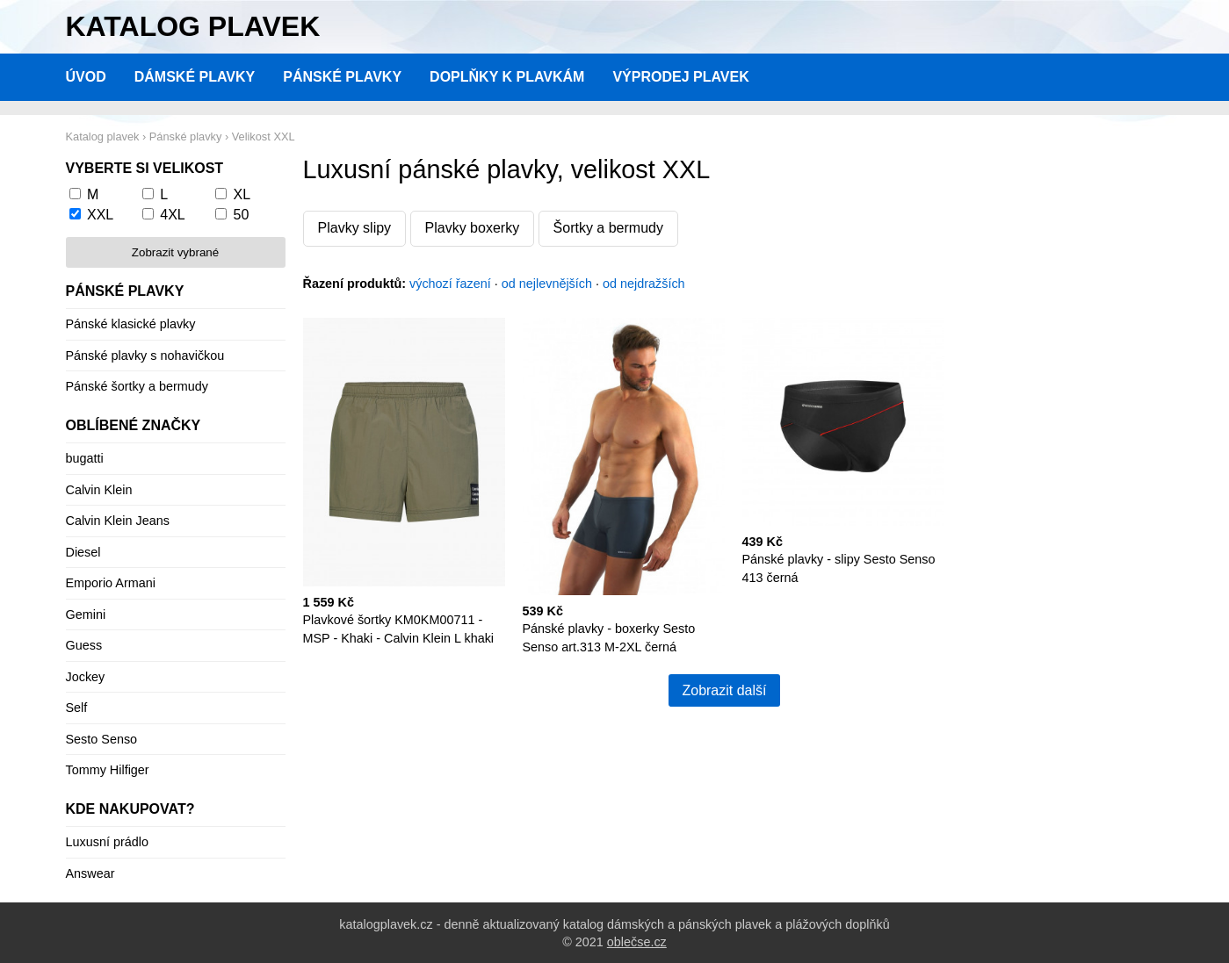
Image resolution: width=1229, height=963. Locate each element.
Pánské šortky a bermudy (137, 386)
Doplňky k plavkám (507, 76)
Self (77, 708)
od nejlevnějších (547, 284)
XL (242, 194)
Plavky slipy (355, 227)
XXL (100, 214)
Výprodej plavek (680, 76)
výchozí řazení (450, 284)
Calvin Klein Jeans (118, 521)
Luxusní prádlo (107, 842)
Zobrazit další (724, 690)
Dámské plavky (195, 76)
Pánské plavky (342, 76)
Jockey (85, 677)
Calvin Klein (99, 490)
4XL (172, 214)
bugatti (85, 458)
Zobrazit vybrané (175, 252)
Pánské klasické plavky (131, 324)
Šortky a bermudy (608, 227)
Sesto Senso (102, 739)
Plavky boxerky (472, 227)
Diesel (83, 552)
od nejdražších (644, 284)
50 (241, 214)
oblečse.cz (637, 942)
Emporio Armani (110, 583)
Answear (90, 873)
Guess (84, 645)
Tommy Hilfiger (107, 770)
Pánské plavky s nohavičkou (145, 356)
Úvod (86, 76)
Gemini (86, 614)
